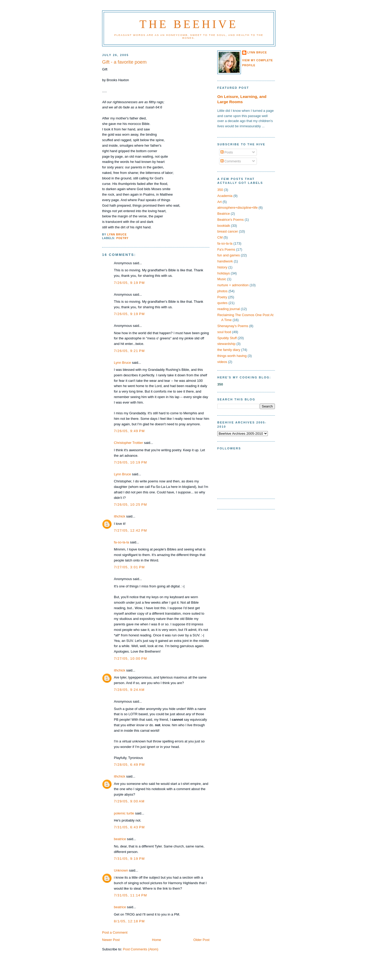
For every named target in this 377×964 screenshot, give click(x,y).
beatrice (120, 839)
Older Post (201, 940)
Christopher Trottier (128, 443)
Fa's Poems (226, 249)
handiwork (225, 261)
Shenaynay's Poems (232, 326)
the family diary (228, 350)
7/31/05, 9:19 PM (129, 859)
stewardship (226, 344)
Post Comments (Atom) (140, 949)
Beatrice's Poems (230, 220)
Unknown (121, 870)
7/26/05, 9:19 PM (129, 283)
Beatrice (223, 214)
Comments (230, 161)
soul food (224, 332)
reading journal (228, 309)
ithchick (119, 516)
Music (221, 279)
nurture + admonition (233, 285)
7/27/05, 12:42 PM (130, 530)
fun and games (228, 255)
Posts (226, 152)
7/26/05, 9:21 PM (129, 351)
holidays (223, 273)
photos (222, 291)
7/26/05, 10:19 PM (130, 462)
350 (220, 190)
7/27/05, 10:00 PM (130, 658)
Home (156, 940)
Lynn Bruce (122, 363)
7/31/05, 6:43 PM (129, 827)
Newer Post (111, 940)
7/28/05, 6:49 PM (129, 765)
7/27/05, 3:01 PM (129, 567)
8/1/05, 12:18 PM (129, 921)
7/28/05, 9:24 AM (129, 690)
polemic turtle (124, 813)
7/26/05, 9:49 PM (129, 431)
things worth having (232, 356)
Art (219, 202)
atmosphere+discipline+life (237, 208)
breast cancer (227, 231)
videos (222, 362)
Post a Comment (114, 932)
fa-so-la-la (121, 542)
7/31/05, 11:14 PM (130, 895)
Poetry (122, 238)
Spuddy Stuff (227, 338)
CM (220, 237)
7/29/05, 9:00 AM (129, 801)
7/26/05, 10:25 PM (130, 504)
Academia (224, 196)
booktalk (223, 226)
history (222, 267)
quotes (222, 303)
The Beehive (189, 24)
